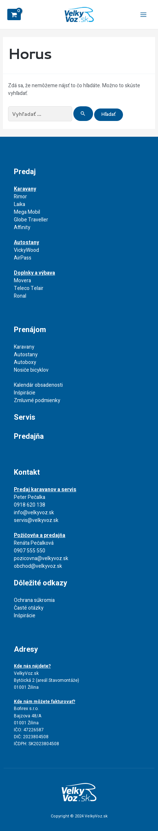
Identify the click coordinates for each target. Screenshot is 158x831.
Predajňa (29, 436)
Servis (24, 417)
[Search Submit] (83, 113)
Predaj (25, 171)
